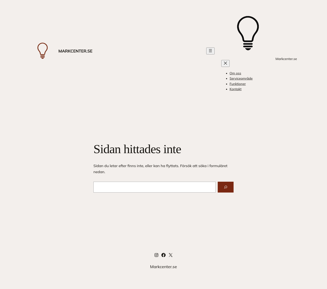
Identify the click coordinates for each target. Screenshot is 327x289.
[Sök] (226, 187)
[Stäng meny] (225, 63)
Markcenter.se (75, 51)
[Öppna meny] (210, 51)
